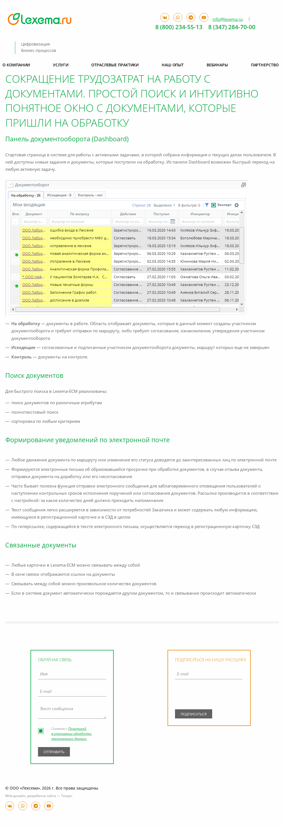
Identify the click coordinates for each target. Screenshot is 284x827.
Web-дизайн (15, 796)
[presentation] (208, 695)
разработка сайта (41, 796)
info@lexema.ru (227, 19)
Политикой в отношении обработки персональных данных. (71, 734)
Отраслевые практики (115, 65)
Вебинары (217, 65)
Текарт (66, 796)
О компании (16, 65)
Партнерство (265, 65)
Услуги (60, 65)
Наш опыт (173, 65)
